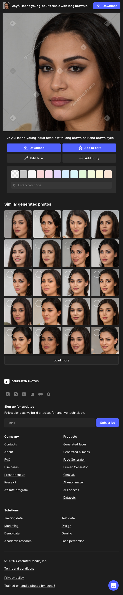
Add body (88, 158)
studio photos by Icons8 (38, 585)
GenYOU (69, 474)
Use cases (11, 467)
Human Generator (75, 467)
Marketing (11, 525)
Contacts (10, 444)
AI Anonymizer (73, 482)
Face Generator (74, 459)
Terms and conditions (19, 568)
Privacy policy (14, 577)
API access (71, 490)
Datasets (69, 497)
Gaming (67, 533)
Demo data (12, 533)
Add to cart (89, 147)
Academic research (18, 541)
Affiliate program (16, 490)
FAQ (7, 459)
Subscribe (107, 422)
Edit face (33, 158)
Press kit (10, 482)
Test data (68, 518)
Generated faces (75, 444)
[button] (113, 585)
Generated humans (76, 452)
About (8, 452)
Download (34, 147)
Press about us (14, 474)
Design (66, 525)
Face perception (73, 541)
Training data (13, 518)
